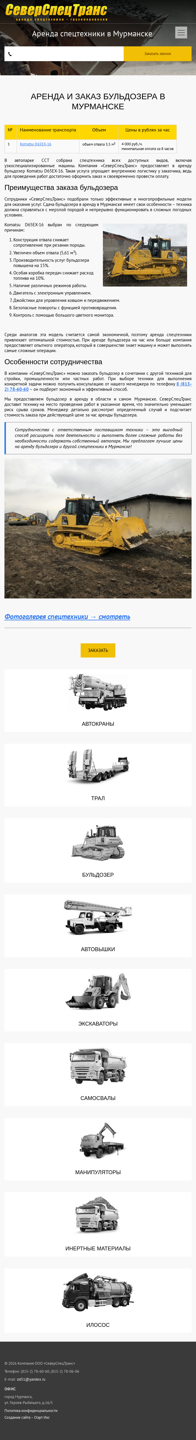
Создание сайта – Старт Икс (27, 1417)
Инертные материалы (98, 1224)
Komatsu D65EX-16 (35, 144)
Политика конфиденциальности (31, 1410)
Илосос (98, 1300)
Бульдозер (98, 850)
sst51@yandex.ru (31, 1379)
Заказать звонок (157, 53)
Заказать (98, 650)
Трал (98, 775)
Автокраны (98, 700)
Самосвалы (98, 1074)
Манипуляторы (98, 1149)
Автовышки (98, 925)
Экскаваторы (98, 1000)
